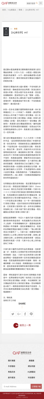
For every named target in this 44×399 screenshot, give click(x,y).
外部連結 (11, 366)
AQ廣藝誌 (12, 9)
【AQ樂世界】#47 (32, 9)
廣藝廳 (31, 360)
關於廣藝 (11, 360)
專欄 (20, 9)
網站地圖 (31, 366)
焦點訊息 (11, 371)
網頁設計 (19, 397)
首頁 (4, 9)
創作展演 (11, 377)
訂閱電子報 (36, 386)
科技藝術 (31, 377)
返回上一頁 (22, 325)
